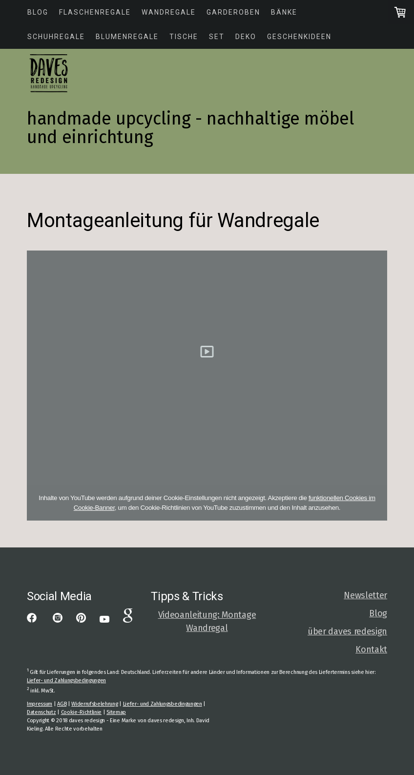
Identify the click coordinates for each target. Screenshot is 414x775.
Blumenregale (127, 37)
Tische (183, 37)
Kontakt (371, 649)
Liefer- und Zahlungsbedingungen (66, 680)
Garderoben (233, 12)
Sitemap (116, 712)
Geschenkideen (299, 37)
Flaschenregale (95, 12)
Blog (37, 12)
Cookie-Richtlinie (81, 712)
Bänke (284, 12)
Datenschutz (41, 712)
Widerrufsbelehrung (94, 704)
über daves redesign (347, 631)
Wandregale (169, 12)
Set (217, 37)
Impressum (39, 704)
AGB (61, 704)
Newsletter (365, 595)
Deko (245, 37)
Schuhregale (56, 37)
